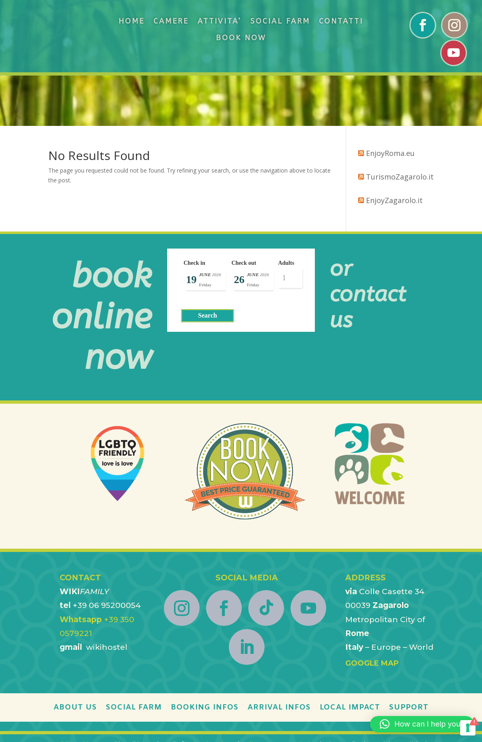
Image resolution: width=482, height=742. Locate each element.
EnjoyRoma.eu (390, 103)
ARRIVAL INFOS (279, 658)
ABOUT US (75, 658)
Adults (283, 213)
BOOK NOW (241, 37)
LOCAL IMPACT (350, 658)
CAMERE (171, 21)
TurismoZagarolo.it (400, 126)
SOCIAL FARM (280, 21)
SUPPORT (408, 658)
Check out (243, 213)
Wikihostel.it (73, 693)
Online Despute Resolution (279, 693)
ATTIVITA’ (219, 21)
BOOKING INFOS (205, 658)
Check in (194, 213)
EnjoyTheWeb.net (212, 693)
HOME (131, 21)
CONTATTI (341, 21)
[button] (422, 724)
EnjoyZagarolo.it (394, 150)
